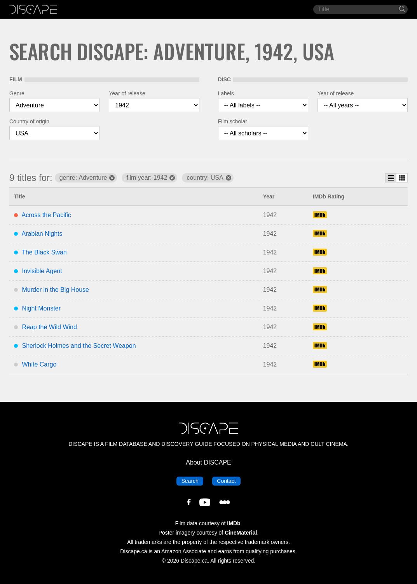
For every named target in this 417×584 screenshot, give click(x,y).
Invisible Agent (42, 271)
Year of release (127, 93)
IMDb (233, 523)
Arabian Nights (42, 233)
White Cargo (39, 364)
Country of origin (29, 121)
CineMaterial (241, 533)
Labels (226, 93)
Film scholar (232, 121)
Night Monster (41, 308)
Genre (16, 93)
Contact (228, 480)
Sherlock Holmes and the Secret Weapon (79, 345)
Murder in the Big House (55, 289)
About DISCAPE (208, 462)
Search (192, 480)
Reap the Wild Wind (49, 327)
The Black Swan (44, 252)
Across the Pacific (46, 215)
